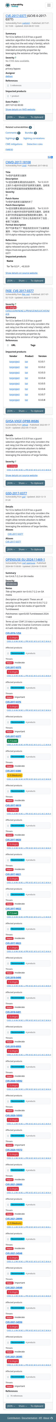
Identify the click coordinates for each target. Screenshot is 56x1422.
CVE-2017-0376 (13, 701)
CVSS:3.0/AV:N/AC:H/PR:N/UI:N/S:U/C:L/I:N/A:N (29, 745)
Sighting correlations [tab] (34, 138)
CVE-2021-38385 (14, 1356)
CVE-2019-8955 (13, 1046)
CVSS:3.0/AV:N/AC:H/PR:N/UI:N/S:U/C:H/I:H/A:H (29, 952)
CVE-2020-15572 (14, 1149)
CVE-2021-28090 (14, 1218)
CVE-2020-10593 (14, 1115)
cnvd (24, 165)
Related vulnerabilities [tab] (19, 127)
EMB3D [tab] (9, 149)
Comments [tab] (13, 132)
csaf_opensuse (28, 563)
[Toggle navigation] (49, 5)
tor (26, 361)
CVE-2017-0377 (16, 16)
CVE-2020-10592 (14, 1080)
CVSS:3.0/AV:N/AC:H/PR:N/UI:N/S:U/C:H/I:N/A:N (29, 779)
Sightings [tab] (12, 138)
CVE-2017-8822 (13, 908)
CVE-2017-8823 (13, 943)
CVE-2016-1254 (13, 633)
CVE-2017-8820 (13, 839)
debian (9, 76)
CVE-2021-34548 (14, 1253)
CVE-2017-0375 (13, 667)
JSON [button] (11, 117)
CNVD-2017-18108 (18, 162)
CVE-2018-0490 (13, 977)
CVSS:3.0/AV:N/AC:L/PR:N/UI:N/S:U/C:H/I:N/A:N (29, 470)
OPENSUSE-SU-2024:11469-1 (25, 559)
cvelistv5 (26, 23)
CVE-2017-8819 (13, 805)
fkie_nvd (25, 294)
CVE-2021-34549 (14, 1287)
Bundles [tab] (31, 132)
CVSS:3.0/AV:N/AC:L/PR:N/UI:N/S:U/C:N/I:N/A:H (29, 642)
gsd (23, 496)
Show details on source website (22, 272)
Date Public (12, 101)
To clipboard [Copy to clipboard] (37, 117)
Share (23, 117)
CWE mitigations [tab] (14, 144)
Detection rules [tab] (35, 144)
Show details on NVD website (20, 109)
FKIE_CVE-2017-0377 (20, 291)
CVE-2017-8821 (13, 874)
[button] (28, 85)
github (25, 425)
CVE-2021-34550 (14, 1322)
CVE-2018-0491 (13, 1012)
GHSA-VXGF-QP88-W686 (22, 421)
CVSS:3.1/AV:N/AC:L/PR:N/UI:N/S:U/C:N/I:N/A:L (29, 1227)
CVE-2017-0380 (13, 770)
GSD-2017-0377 (16, 493)
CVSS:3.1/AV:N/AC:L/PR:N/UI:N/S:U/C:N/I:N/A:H (29, 1089)
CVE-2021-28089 (14, 1184)
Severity (11, 57)
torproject (14, 361)
